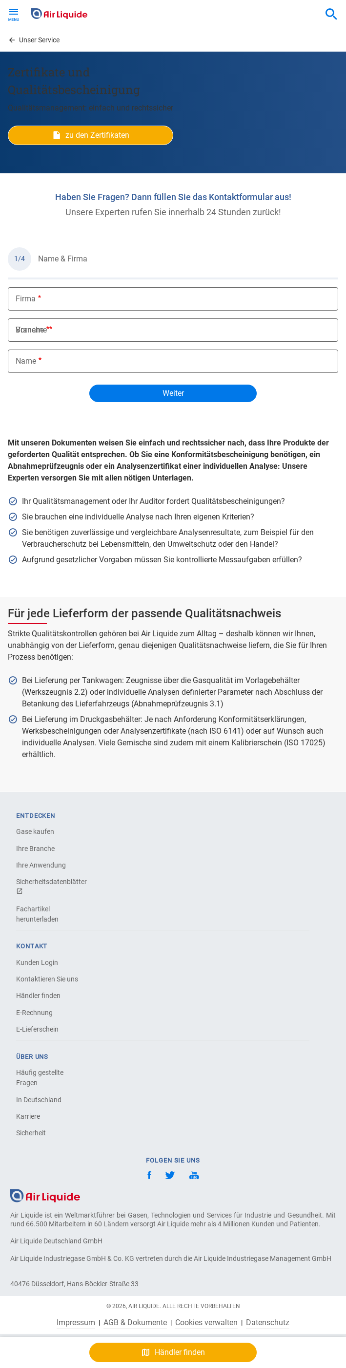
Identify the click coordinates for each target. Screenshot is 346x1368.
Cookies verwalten (206, 1323)
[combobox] (331, 14)
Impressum (76, 1323)
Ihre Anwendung (41, 865)
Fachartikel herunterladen (37, 914)
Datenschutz (267, 1323)
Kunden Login (37, 962)
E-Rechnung (34, 1013)
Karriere (28, 1116)
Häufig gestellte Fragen (39, 1078)
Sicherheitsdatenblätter (50, 886)
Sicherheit (31, 1133)
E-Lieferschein (37, 1029)
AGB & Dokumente (135, 1323)
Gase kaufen (35, 831)
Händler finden (38, 995)
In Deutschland (38, 1100)
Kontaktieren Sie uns (47, 979)
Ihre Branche (35, 848)
